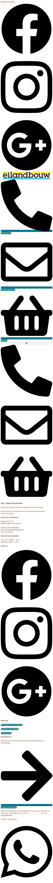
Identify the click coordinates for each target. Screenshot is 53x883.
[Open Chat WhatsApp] (26, 881)
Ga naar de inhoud (8, 2)
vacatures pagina (34, 813)
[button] (26, 343)
